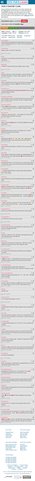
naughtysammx (5, 209)
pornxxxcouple (5, 409)
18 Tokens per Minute (11, 458)
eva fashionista (5, 249)
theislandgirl (4, 169)
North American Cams (11, 444)
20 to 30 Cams (23, 435)
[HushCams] (17, 3)
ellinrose (3, 120)
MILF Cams (23, 436)
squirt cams (19, 35)
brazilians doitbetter (7, 96)
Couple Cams (9, 435)
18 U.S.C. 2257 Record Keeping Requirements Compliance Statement (17, 471)
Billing (19, 468)
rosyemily (4, 193)
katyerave (4, 241)
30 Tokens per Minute (11, 460)
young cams (27, 35)
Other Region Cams (10, 446)
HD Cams (22, 444)
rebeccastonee (5, 393)
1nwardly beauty (6, 265)
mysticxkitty (4, 281)
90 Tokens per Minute (11, 462)
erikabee (3, 337)
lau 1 (2, 137)
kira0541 (3, 361)
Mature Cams (23, 437)
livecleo (3, 305)
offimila (3, 289)
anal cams (4, 37)
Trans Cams (9, 436)
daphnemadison (6, 377)
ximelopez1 (4, 161)
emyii (2, 72)
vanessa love (5, 88)
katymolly (4, 153)
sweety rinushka (6, 104)
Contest (20, 469)
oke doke (4, 313)
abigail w (3, 385)
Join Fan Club (13, 28)
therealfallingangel (6, 369)
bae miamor (4, 112)
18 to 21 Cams (23, 433)
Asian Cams (9, 448)
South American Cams (11, 450)
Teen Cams (23, 432)
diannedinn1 (4, 401)
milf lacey (4, 177)
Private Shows (23, 446)
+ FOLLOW (4, 28)
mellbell (3, 329)
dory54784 (4, 417)
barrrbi (3, 233)
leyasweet (4, 201)
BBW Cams (23, 448)
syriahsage (4, 144)
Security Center (19, 466)
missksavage (5, 321)
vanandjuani (4, 40)
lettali (2, 56)
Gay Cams (8, 437)
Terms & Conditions (12, 465)
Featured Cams (9, 432)
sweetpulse (4, 353)
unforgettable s (5, 217)
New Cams (23, 447)
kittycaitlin (4, 64)
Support (10, 466)
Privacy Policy (24, 465)
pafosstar (4, 80)
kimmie (3, 128)
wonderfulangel (5, 225)
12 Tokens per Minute (11, 457)
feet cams (19, 37)
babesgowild (4, 257)
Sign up (6, 10)
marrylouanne (5, 297)
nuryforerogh (5, 185)
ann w (3, 345)
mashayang (4, 48)
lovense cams (11, 37)
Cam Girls (8, 433)
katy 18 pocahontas (7, 273)
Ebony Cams (23, 450)
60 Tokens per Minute (11, 461)
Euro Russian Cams (11, 447)
